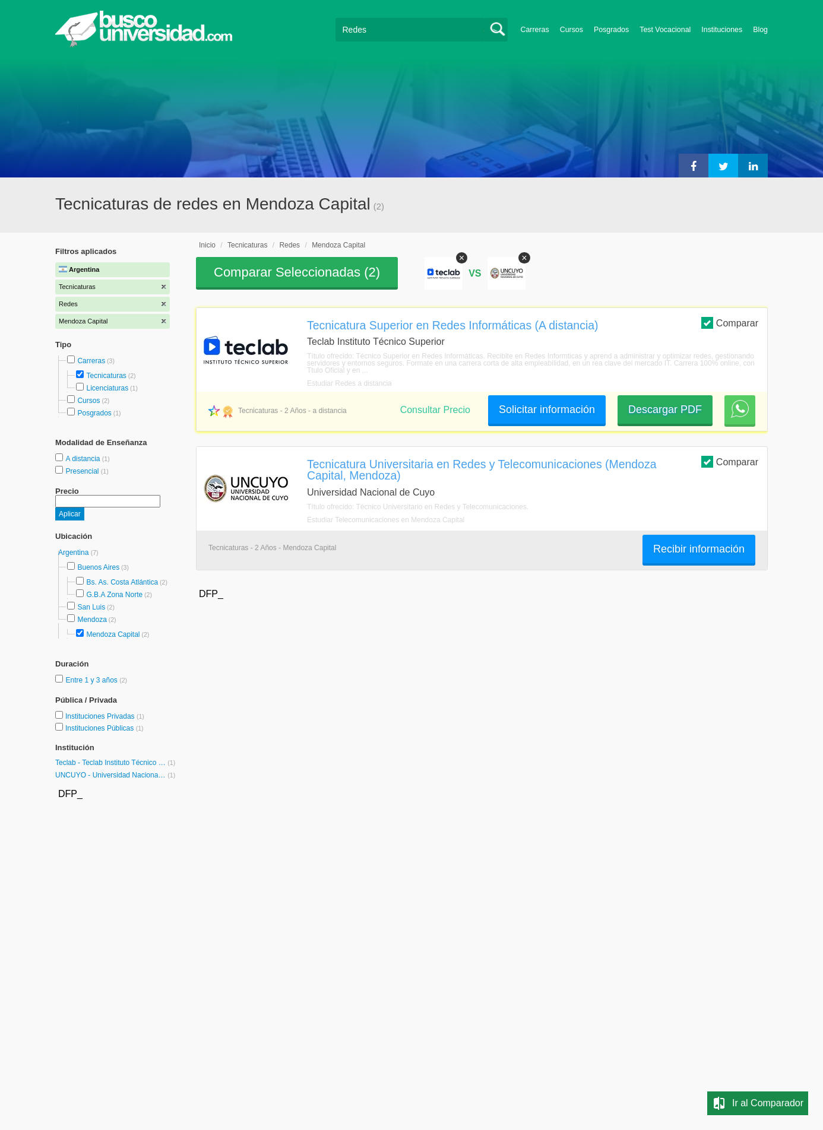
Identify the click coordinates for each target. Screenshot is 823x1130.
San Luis (91, 607)
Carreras (535, 29)
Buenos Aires (98, 567)
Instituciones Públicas (104, 728)
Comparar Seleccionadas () (297, 272)
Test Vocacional (665, 29)
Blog (760, 29)
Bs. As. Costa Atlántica (122, 582)
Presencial (82, 471)
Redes (289, 245)
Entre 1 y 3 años (92, 680)
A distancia (83, 459)
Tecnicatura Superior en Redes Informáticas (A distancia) (453, 325)
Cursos (571, 29)
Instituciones (721, 29)
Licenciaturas (107, 388)
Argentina (74, 552)
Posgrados (611, 29)
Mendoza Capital (113, 634)
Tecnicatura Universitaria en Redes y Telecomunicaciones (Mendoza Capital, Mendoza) (481, 470)
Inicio (207, 245)
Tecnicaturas (106, 376)
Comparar (729, 322)
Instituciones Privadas (104, 716)
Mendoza (91, 619)
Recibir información (699, 549)
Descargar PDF (665, 409)
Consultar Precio (435, 410)
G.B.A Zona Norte (114, 595)
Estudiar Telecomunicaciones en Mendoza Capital (385, 520)
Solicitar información (547, 409)
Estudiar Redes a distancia (349, 383)
